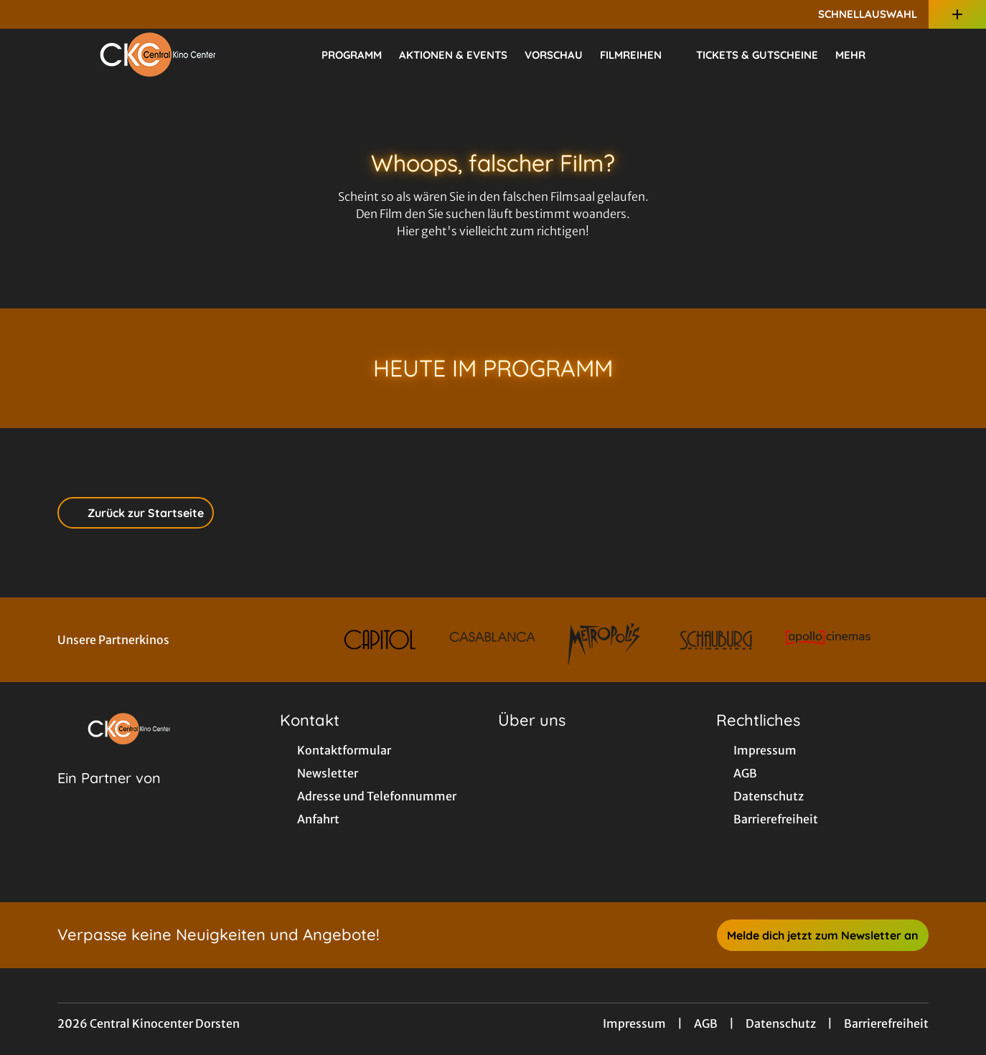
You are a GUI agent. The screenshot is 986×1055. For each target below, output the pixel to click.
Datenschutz (781, 1023)
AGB (706, 1023)
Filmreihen (639, 55)
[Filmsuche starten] (914, 54)
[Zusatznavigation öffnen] (957, 14)
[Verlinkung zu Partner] (380, 640)
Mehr (859, 55)
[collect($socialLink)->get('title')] (25, 14)
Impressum (634, 1023)
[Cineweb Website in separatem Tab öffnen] (109, 796)
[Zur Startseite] (157, 54)
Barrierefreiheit (886, 1023)
